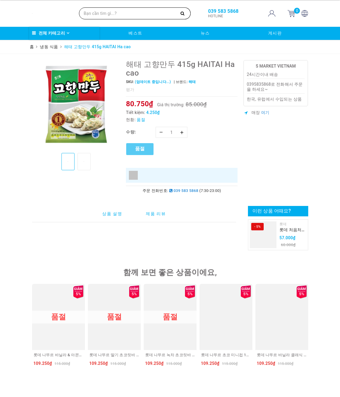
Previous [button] (30, 326)
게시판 (275, 33)
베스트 (136, 33)
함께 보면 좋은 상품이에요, (170, 272)
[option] (76, 104)
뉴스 (205, 33)
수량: (131, 131)
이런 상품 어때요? (271, 211)
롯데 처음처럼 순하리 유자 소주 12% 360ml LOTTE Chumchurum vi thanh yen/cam (292, 230)
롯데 (283, 224)
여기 (265, 112)
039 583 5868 (183, 190)
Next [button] (309, 326)
